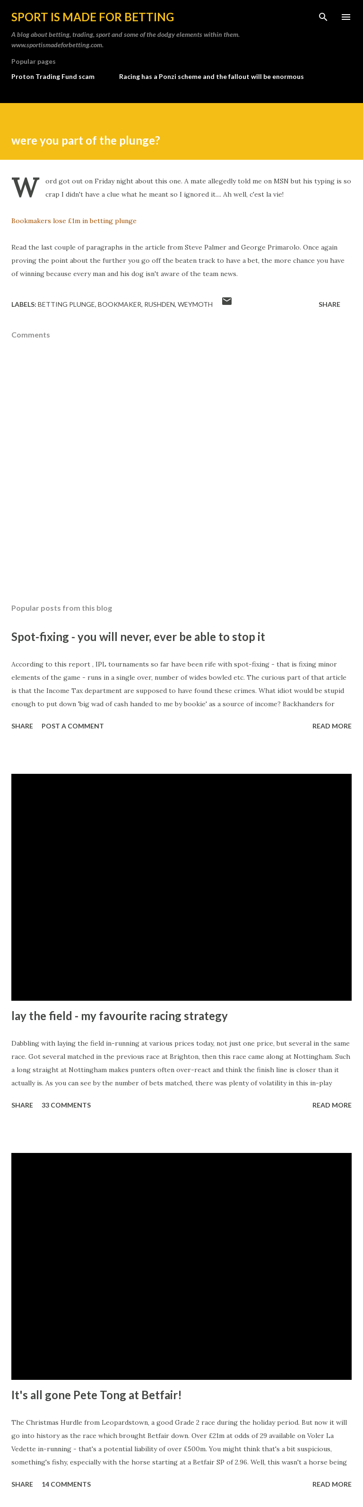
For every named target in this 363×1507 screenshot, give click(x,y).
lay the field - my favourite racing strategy (119, 1015)
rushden (159, 304)
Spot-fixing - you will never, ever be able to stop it (138, 636)
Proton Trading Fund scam (53, 76)
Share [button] (329, 304)
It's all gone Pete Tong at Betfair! (96, 1395)
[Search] (323, 17)
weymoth (195, 304)
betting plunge (66, 304)
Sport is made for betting (92, 17)
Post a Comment (73, 726)
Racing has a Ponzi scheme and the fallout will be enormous (211, 76)
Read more (332, 726)
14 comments (66, 1484)
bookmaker (119, 304)
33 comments (66, 1105)
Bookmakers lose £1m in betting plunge (74, 221)
